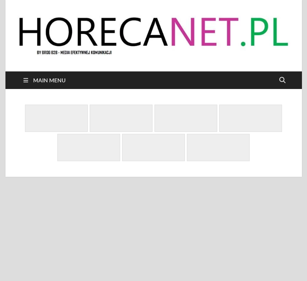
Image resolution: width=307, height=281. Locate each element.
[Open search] (282, 80)
